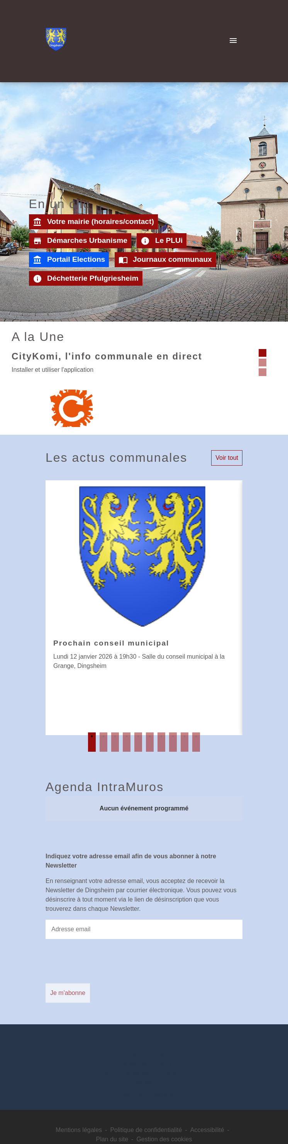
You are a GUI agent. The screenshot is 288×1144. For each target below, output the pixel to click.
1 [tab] (92, 742)
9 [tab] (184, 742)
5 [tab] (138, 742)
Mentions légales (79, 1130)
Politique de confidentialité (146, 1130)
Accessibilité (207, 1130)
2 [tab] (103, 742)
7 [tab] (161, 742)
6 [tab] (150, 742)
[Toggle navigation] (233, 41)
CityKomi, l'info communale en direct (107, 356)
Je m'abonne (67, 993)
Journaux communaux (165, 259)
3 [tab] (115, 742)
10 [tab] (196, 742)
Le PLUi (162, 241)
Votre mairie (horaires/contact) (93, 222)
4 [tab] (126, 742)
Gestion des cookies (164, 1139)
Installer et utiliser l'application (52, 369)
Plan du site (112, 1139)
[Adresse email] (144, 929)
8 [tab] (173, 742)
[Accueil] (56, 41)
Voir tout (226, 457)
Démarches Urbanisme (80, 241)
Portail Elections (69, 259)
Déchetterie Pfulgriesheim (86, 278)
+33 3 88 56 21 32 (144, 1082)
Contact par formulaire (144, 1094)
